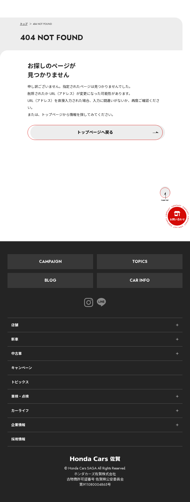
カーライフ (20, 410)
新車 (14, 339)
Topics (139, 261)
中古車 (16, 353)
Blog (50, 280)
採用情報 (18, 439)
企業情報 (18, 424)
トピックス (20, 382)
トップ (24, 24)
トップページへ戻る (118, 132)
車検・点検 (20, 396)
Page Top (165, 194)
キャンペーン (21, 367)
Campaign (50, 261)
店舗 (14, 324)
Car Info (140, 280)
